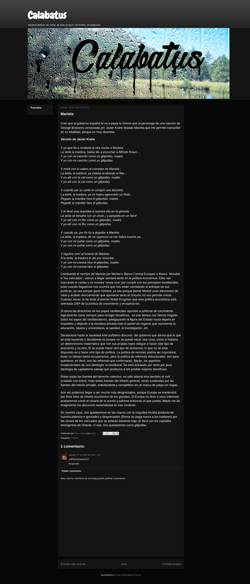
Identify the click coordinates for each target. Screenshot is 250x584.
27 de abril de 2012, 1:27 (89, 455)
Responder (74, 463)
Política (74, 438)
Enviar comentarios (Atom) (128, 575)
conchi (72, 455)
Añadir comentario (71, 471)
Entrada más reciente (73, 564)
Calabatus (47, 15)
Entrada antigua (171, 564)
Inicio (124, 564)
